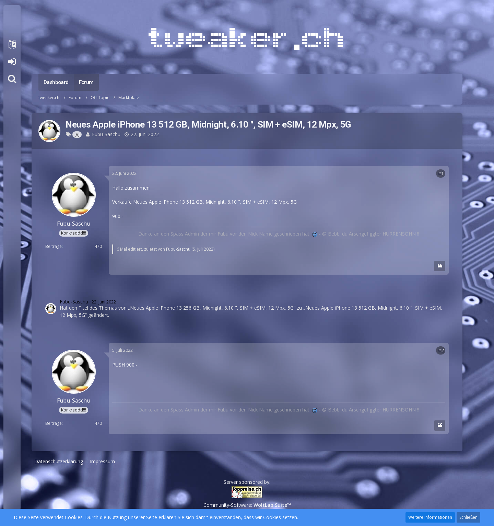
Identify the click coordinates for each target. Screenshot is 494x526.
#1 (441, 173)
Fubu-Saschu (106, 134)
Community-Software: (247, 505)
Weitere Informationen (430, 517)
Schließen (468, 517)
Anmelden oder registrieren (11, 61)
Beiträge (53, 246)
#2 (441, 350)
